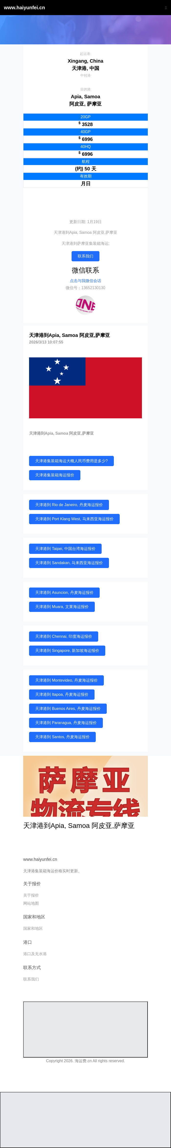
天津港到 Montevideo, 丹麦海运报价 (66, 680)
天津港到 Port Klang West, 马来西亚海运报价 (74, 519)
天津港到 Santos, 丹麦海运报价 (62, 737)
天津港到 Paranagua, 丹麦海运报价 (66, 723)
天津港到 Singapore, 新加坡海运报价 (67, 650)
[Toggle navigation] (164, 7)
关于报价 (31, 895)
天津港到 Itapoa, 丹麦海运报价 (61, 694)
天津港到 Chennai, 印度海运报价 (63, 636)
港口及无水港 (35, 954)
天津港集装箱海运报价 (54, 475)
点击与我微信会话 (85, 281)
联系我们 (85, 256)
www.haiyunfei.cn (24, 7)
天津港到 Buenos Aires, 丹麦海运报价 (68, 708)
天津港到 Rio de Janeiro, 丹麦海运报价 (69, 505)
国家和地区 (33, 928)
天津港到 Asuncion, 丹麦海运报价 (64, 592)
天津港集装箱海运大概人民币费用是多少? (71, 461)
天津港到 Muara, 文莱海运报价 (62, 607)
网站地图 (31, 903)
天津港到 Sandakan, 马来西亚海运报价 (69, 563)
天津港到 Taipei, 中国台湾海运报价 (65, 549)
